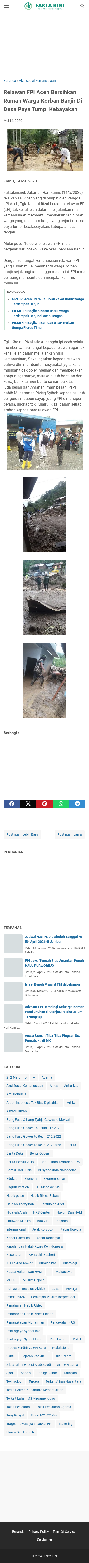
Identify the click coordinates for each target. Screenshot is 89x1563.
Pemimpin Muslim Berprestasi (53, 1297)
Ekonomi (30, 1179)
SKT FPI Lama (67, 1365)
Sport (10, 1373)
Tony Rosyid (15, 1415)
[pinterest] (44, 804)
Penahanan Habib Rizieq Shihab (29, 1314)
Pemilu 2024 (15, 1297)
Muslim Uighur (33, 1280)
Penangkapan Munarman (25, 1322)
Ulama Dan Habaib (20, 1432)
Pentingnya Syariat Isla (23, 1331)
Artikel (71, 1103)
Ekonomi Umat (54, 1179)
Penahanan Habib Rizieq (24, 1305)
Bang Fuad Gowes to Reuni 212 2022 (33, 1136)
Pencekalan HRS (63, 1322)
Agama (47, 1077)
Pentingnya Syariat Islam (24, 1339)
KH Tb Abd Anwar (19, 1263)
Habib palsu (15, 1196)
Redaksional (61, 1348)
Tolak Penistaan (18, 1407)
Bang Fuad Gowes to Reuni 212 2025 (33, 1145)
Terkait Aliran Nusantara (63, 1381)
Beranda (18, 1531)
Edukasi (12, 1179)
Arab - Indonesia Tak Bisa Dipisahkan (33, 1103)
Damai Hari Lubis (19, 1170)
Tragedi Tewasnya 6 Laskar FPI (29, 1424)
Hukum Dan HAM (69, 1212)
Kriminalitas (47, 1263)
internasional (16, 1229)
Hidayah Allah (16, 1212)
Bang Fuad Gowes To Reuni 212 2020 (33, 1128)
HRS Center (41, 1212)
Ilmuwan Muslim (18, 1221)
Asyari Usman (16, 1111)
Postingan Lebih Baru (22, 834)
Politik (77, 1339)
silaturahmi (64, 1356)
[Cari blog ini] (82, 6)
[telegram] (77, 804)
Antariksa (71, 1086)
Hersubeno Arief (52, 1204)
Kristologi (70, 1263)
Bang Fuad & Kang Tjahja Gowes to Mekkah (38, 1120)
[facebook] (12, 804)
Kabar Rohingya (48, 1238)
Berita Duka (14, 1153)
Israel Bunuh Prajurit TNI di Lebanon (52, 984)
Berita (71, 1145)
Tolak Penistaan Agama (53, 1407)
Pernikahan (58, 1339)
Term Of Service (64, 1531)
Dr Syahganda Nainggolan (57, 1170)
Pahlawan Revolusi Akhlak (25, 1289)
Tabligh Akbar (47, 1373)
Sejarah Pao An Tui (35, 1356)
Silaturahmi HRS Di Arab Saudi (28, 1365)
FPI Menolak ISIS (47, 1187)
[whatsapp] (61, 804)
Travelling (66, 1424)
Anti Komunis (16, 1094)
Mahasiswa (64, 1272)
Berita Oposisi (40, 1153)
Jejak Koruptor (43, 1229)
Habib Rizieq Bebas (44, 1196)
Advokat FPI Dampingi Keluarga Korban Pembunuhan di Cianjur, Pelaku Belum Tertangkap (54, 1012)
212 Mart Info (16, 1077)
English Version (17, 1187)
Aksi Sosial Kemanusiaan (24, 1086)
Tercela (34, 1381)
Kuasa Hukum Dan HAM (24, 1272)
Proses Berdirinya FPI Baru (26, 1348)
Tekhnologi (14, 1381)
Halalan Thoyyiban (20, 1204)
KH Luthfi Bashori (42, 1255)
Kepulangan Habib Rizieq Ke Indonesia (34, 1246)
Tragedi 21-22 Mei (44, 1415)
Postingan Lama (69, 834)
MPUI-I (11, 1280)
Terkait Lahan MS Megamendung (30, 1398)
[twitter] (28, 804)
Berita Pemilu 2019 (20, 1162)
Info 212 (43, 1221)
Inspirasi (62, 1221)
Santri (10, 1356)
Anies (54, 1086)
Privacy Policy (38, 1531)
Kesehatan (14, 1255)
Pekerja (71, 1289)
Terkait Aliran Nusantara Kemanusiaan (34, 1390)
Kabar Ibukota (70, 1229)
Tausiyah (70, 1373)
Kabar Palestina (18, 1238)
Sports (26, 1373)
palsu (56, 1289)
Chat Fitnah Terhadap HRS (60, 1162)
